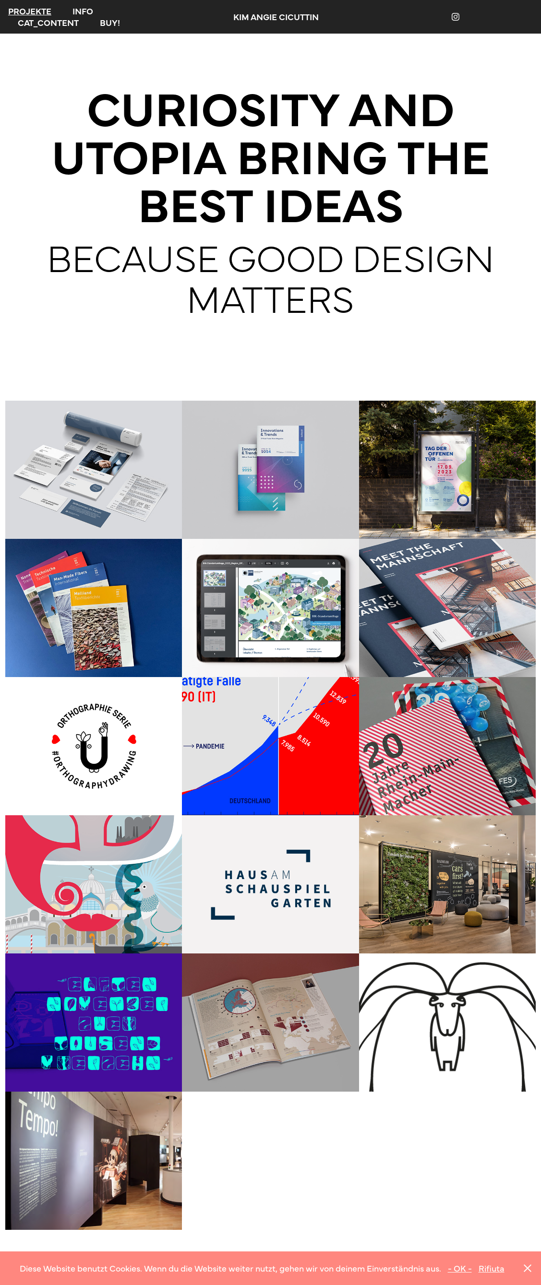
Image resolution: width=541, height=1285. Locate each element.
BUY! (110, 22)
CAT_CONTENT (48, 22)
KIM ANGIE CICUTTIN (276, 17)
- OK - (460, 1268)
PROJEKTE (29, 11)
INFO (82, 11)
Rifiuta (492, 1268)
